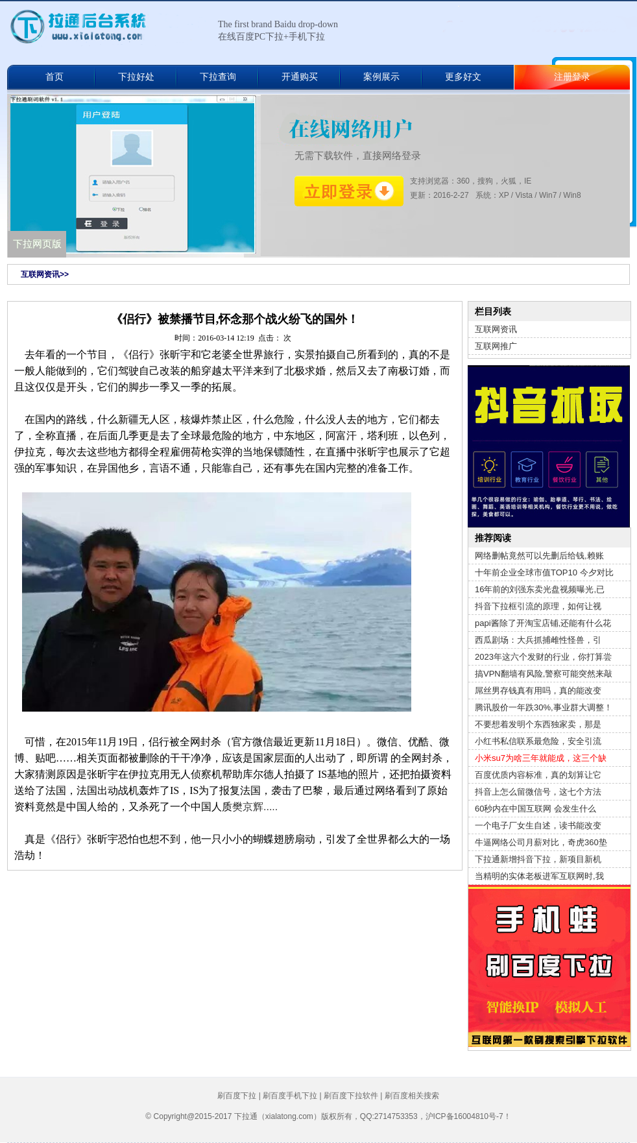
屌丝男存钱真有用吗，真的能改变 (538, 690)
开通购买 (300, 77)
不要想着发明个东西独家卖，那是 (538, 724)
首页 (54, 77)
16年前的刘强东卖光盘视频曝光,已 (540, 589)
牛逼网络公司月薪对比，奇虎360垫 (541, 842)
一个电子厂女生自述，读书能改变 (538, 825)
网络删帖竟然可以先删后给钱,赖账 (539, 555)
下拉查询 (218, 77)
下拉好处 (136, 77)
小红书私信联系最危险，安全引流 (538, 741)
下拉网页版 (37, 244)
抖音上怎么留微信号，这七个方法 (538, 792)
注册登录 (572, 77)
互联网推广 (496, 346)
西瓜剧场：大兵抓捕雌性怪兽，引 (538, 640)
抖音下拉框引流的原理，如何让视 (538, 606)
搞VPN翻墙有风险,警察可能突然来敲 (543, 674)
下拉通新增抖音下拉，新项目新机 (538, 859)
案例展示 (381, 77)
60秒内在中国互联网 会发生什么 (535, 808)
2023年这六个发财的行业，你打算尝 (543, 657)
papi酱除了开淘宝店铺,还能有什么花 (543, 623)
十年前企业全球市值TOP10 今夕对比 (544, 572)
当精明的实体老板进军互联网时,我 (539, 876)
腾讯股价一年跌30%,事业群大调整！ (543, 707)
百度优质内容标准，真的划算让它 (538, 775)
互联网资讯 (496, 329)
